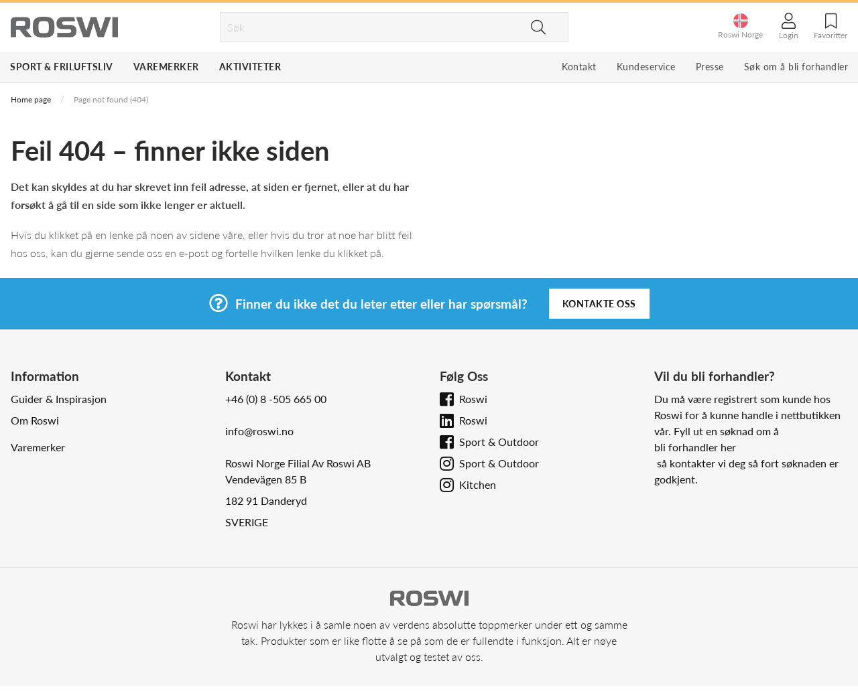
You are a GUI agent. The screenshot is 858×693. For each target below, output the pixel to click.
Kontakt (579, 66)
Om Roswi (35, 420)
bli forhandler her (695, 447)
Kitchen (477, 484)
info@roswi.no (259, 431)
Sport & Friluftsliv (61, 66)
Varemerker (166, 66)
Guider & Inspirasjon (59, 398)
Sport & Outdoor (499, 441)
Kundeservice (646, 66)
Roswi (473, 398)
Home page (31, 99)
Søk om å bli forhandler (796, 66)
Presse (710, 66)
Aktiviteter (250, 66)
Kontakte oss (599, 303)
